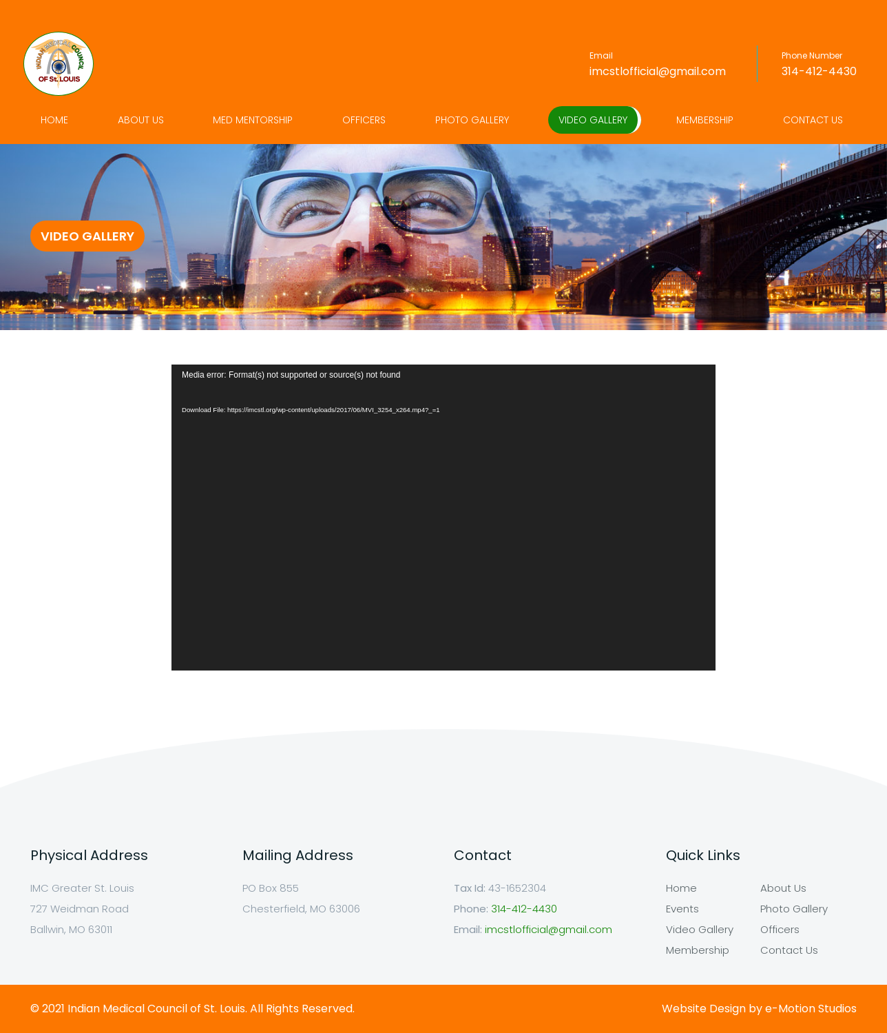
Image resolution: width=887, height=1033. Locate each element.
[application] (443, 518)
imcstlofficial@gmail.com (657, 71)
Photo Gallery (472, 120)
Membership (704, 120)
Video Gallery (593, 120)
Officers (364, 120)
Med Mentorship (253, 120)
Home (54, 120)
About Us (141, 120)
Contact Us (813, 120)
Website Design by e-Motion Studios (759, 1008)
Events (682, 908)
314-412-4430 (819, 71)
